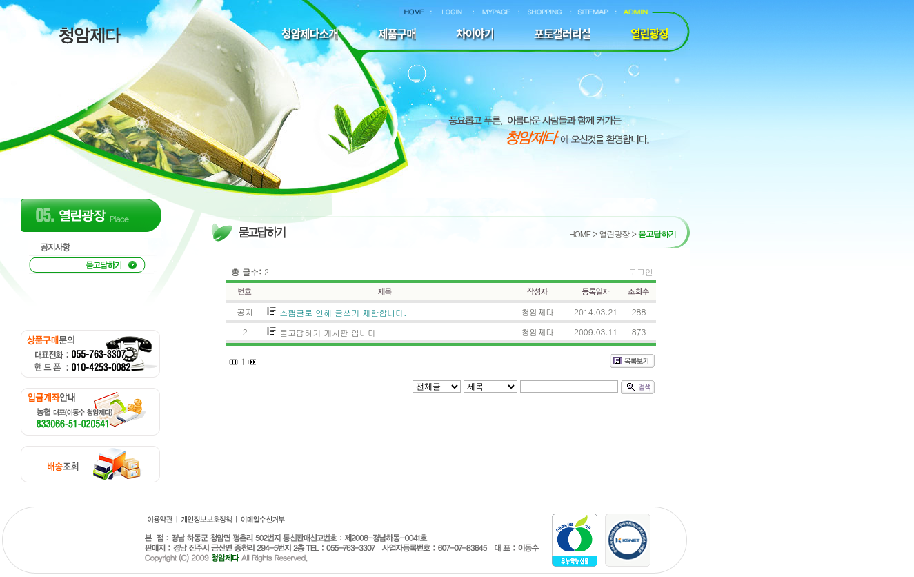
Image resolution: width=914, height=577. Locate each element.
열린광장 (614, 233)
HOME (579, 233)
